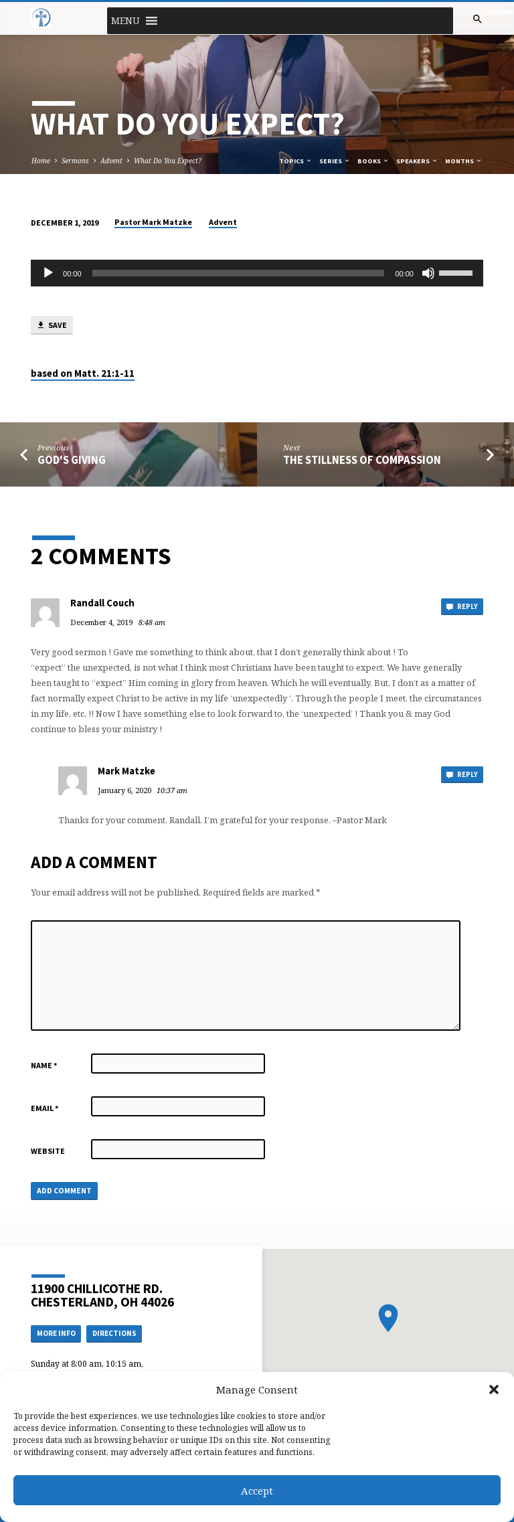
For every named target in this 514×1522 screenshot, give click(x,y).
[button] (494, 1389)
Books (373, 161)
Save (51, 325)
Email (45, 1108)
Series (335, 161)
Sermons (75, 160)
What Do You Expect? (167, 160)
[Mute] (428, 273)
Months (464, 161)
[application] (257, 273)
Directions (114, 1333)
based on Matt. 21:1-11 (83, 373)
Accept (257, 1490)
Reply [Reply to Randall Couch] (462, 607)
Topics (296, 161)
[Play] (48, 273)
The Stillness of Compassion (362, 460)
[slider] (238, 273)
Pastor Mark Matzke (153, 222)
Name (44, 1065)
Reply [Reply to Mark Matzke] (462, 775)
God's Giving (71, 460)
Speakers (417, 161)
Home (40, 160)
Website (48, 1151)
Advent (111, 160)
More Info (56, 1333)
